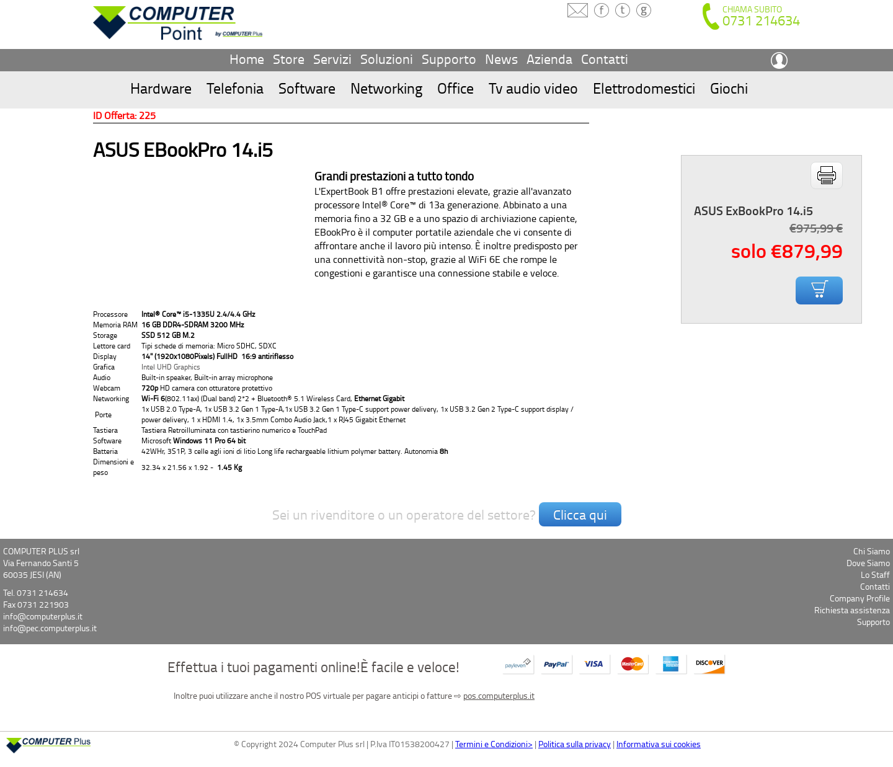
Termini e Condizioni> (494, 744)
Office (455, 88)
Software (306, 88)
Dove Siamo (868, 563)
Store (288, 58)
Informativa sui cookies (658, 744)
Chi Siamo (871, 551)
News (501, 58)
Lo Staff (875, 574)
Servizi (332, 58)
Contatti (604, 58)
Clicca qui (580, 514)
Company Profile (860, 598)
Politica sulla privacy (574, 744)
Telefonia (235, 88)
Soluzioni (386, 58)
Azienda (549, 58)
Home (246, 58)
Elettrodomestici (644, 88)
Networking (386, 88)
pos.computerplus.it (499, 695)
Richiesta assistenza (852, 610)
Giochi (729, 88)
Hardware (161, 88)
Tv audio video (533, 88)
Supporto (449, 58)
